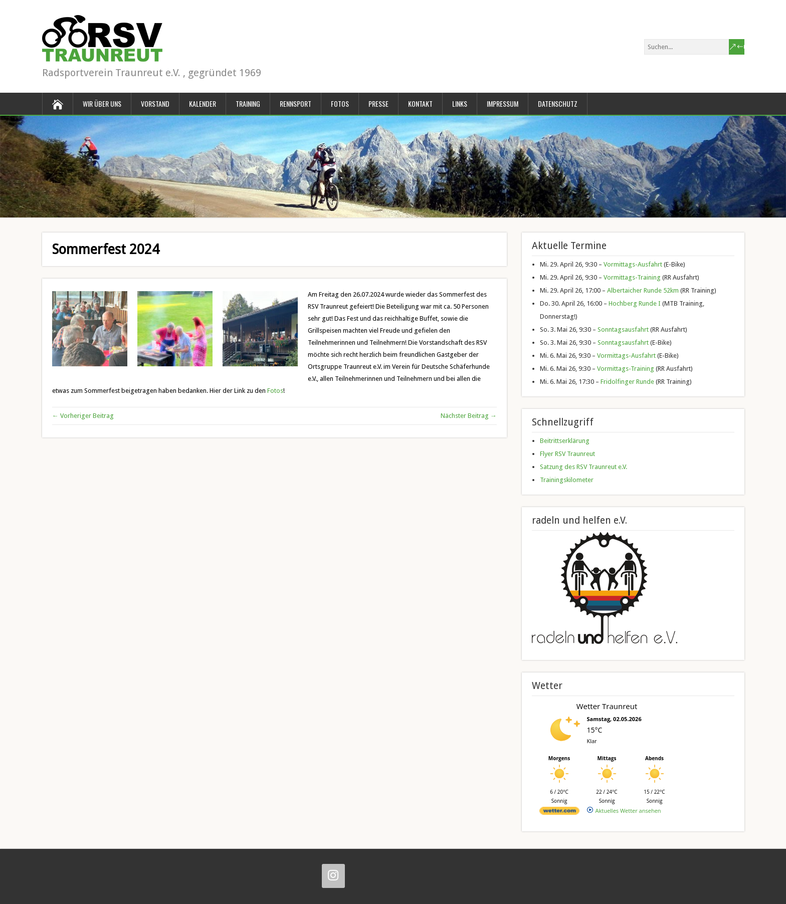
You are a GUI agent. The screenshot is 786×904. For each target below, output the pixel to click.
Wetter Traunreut (607, 706)
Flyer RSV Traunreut (567, 454)
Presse (378, 103)
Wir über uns (102, 103)
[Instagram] (333, 876)
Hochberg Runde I (635, 303)
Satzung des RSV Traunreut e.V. (583, 467)
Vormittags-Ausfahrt (633, 264)
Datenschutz (557, 103)
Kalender (202, 103)
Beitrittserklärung (565, 440)
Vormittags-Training (632, 277)
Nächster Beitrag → (469, 415)
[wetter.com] (559, 812)
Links (459, 103)
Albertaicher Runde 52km (643, 290)
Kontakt (420, 103)
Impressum (502, 103)
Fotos (340, 103)
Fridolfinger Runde (627, 381)
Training (248, 103)
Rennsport (295, 103)
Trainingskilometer (567, 480)
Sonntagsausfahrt (623, 329)
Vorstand (155, 103)
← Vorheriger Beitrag (83, 415)
